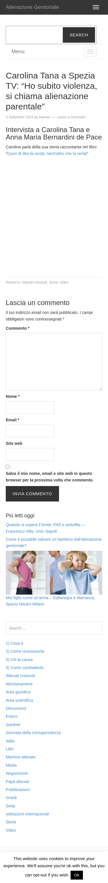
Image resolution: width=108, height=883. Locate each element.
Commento (17, 328)
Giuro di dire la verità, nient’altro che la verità (47, 153)
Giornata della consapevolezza (33, 732)
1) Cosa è (14, 643)
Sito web (14, 443)
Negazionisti (17, 773)
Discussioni (16, 708)
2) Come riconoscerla (25, 651)
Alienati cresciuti (34, 282)
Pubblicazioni (18, 789)
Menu (18, 51)
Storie (53, 282)
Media (11, 765)
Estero (11, 716)
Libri (9, 749)
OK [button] (76, 875)
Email (12, 420)
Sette (10, 806)
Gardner (13, 724)
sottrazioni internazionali (27, 814)
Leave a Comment (71, 117)
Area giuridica (18, 692)
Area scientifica (19, 700)
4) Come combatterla (24, 667)
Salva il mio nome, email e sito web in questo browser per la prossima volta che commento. (50, 476)
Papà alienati (17, 781)
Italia (10, 741)
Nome (13, 396)
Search (79, 35)
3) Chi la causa (19, 659)
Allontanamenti (19, 684)
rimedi (11, 797)
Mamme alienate (21, 757)
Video (64, 282)
